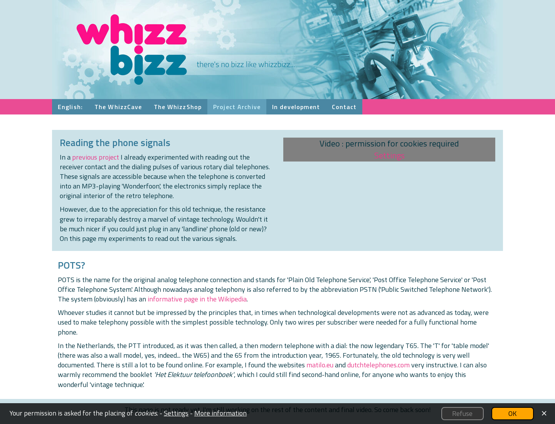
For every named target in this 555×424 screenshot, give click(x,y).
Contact (344, 106)
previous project (95, 157)
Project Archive (237, 106)
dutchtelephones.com (378, 365)
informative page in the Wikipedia (197, 299)
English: (70, 106)
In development (296, 106)
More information (220, 413)
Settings (389, 155)
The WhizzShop (178, 106)
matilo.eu (319, 365)
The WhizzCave (118, 106)
